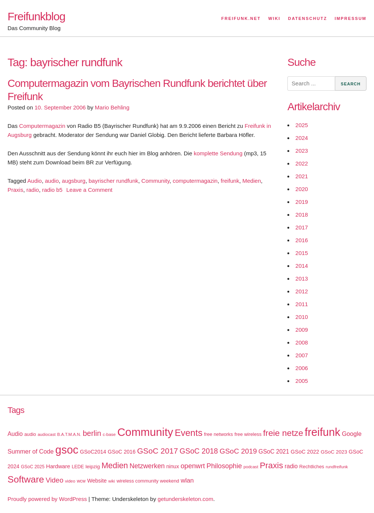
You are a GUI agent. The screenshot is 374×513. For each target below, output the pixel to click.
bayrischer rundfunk (113, 181)
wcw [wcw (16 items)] (81, 481)
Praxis (15, 190)
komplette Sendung (218, 153)
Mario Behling (112, 107)
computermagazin (194, 181)
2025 (301, 125)
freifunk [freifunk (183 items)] (322, 432)
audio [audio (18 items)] (30, 434)
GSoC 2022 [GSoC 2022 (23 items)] (305, 452)
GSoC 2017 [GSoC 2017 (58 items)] (157, 450)
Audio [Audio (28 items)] (15, 434)
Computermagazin (42, 126)
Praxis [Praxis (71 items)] (271, 465)
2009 (301, 329)
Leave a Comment (89, 190)
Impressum (350, 18)
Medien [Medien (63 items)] (114, 465)
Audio (34, 181)
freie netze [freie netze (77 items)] (283, 433)
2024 (301, 138)
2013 (301, 278)
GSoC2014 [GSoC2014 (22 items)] (93, 452)
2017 (301, 227)
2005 (301, 381)
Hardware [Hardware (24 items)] (58, 466)
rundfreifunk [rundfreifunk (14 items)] (337, 466)
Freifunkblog (36, 16)
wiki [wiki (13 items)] (111, 481)
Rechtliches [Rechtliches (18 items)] (311, 466)
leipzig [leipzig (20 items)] (92, 466)
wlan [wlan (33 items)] (187, 480)
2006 (301, 368)
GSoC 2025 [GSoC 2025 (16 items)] (33, 466)
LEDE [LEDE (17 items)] (78, 466)
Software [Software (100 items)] (26, 479)
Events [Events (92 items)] (189, 433)
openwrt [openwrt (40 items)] (192, 466)
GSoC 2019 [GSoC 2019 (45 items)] (238, 451)
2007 (301, 355)
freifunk (230, 181)
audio (52, 181)
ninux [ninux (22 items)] (172, 466)
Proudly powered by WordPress (47, 499)
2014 (301, 266)
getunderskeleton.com (186, 499)
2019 (301, 202)
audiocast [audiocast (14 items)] (47, 434)
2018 (301, 214)
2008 (301, 342)
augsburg (73, 181)
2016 (301, 240)
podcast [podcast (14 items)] (251, 466)
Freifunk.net (241, 18)
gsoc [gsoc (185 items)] (66, 450)
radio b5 (52, 190)
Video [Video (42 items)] (54, 480)
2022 (301, 163)
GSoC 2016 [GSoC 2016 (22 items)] (122, 452)
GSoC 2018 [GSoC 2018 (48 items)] (199, 451)
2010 (301, 317)
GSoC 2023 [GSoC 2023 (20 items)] (334, 452)
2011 (301, 304)
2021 (301, 176)
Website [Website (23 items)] (97, 481)
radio (32, 190)
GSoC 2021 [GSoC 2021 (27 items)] (273, 451)
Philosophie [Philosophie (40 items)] (224, 466)
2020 (301, 189)
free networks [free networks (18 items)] (218, 434)
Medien (252, 181)
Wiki (274, 18)
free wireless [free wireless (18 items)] (248, 434)
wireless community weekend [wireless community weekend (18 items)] (147, 481)
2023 (301, 150)
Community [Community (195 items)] (145, 432)
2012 (301, 291)
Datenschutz (307, 18)
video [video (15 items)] (70, 481)
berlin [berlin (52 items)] (92, 433)
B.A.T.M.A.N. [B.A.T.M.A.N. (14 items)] (69, 434)
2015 (301, 253)
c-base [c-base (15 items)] (109, 434)
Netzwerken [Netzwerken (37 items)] (147, 466)
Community (155, 181)
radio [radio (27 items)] (291, 466)
